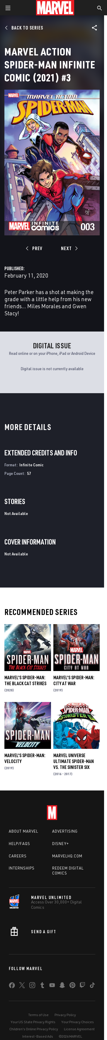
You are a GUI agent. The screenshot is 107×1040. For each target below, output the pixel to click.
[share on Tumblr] (42, 986)
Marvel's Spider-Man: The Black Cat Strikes (25, 680)
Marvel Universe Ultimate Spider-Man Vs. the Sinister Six (73, 761)
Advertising (65, 831)
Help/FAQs (19, 843)
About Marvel (23, 831)
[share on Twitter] (22, 986)
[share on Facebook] (12, 987)
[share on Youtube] (52, 986)
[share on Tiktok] (92, 986)
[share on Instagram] (32, 986)
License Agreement (79, 1029)
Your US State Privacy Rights (33, 1022)
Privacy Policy (65, 1015)
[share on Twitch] (82, 986)
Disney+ (60, 843)
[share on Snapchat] (62, 986)
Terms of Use (38, 1015)
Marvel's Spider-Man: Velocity (24, 758)
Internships (22, 868)
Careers (18, 856)
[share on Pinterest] (72, 986)
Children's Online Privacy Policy (33, 1029)
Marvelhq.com (67, 856)
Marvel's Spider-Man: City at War (73, 680)
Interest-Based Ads (37, 1036)
